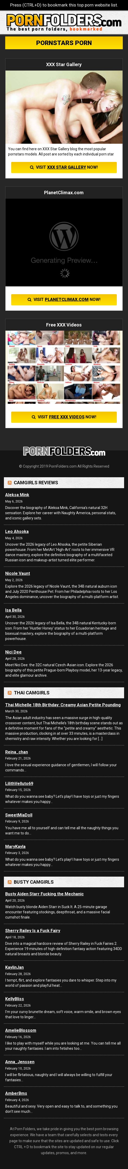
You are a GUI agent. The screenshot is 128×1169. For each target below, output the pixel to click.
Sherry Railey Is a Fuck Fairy (32, 930)
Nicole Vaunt (17, 573)
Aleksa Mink (17, 494)
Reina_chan (16, 752)
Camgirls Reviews (36, 482)
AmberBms (16, 1093)
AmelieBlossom (20, 1030)
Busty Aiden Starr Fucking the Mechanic (44, 893)
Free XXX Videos (66, 416)
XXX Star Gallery (66, 167)
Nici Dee (13, 652)
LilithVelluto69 (19, 783)
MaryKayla (15, 846)
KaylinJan (14, 967)
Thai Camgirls (32, 692)
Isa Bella (13, 610)
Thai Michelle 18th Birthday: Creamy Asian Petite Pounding (63, 704)
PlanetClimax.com (67, 299)
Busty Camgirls (34, 882)
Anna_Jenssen (19, 1061)
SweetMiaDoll (18, 815)
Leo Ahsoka (17, 531)
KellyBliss (14, 998)
